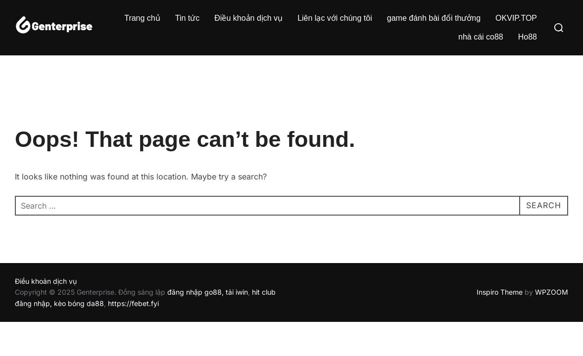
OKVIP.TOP (516, 18)
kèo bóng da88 (79, 303)
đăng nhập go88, (195, 292)
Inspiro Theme (500, 292)
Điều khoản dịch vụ (248, 18)
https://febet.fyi (133, 303)
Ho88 (527, 37)
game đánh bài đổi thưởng (434, 18)
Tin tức (187, 18)
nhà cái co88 (480, 37)
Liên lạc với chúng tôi (334, 18)
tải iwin (237, 292)
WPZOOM (551, 292)
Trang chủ (142, 18)
